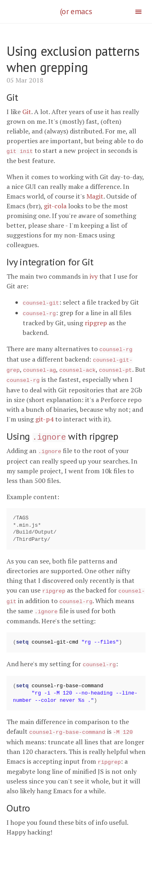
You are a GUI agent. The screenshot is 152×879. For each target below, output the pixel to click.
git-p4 (44, 415)
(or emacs (76, 11)
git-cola (55, 205)
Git (26, 111)
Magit (94, 195)
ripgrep (96, 321)
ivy (94, 275)
